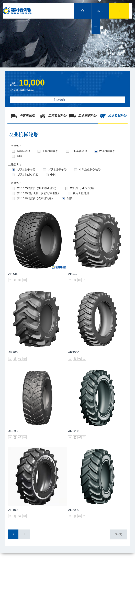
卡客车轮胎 (22, 151)
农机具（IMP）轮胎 (82, 188)
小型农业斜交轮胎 (91, 169)
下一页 (118, 534)
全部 (17, 156)
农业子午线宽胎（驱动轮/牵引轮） (35, 188)
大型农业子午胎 (24, 169)
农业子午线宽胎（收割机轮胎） (34, 198)
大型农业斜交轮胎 (26, 174)
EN (100, 11)
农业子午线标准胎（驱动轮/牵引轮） (37, 193)
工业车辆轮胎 (80, 151)
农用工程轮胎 (80, 193)
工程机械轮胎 (50, 151)
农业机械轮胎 (110, 151)
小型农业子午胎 (57, 169)
